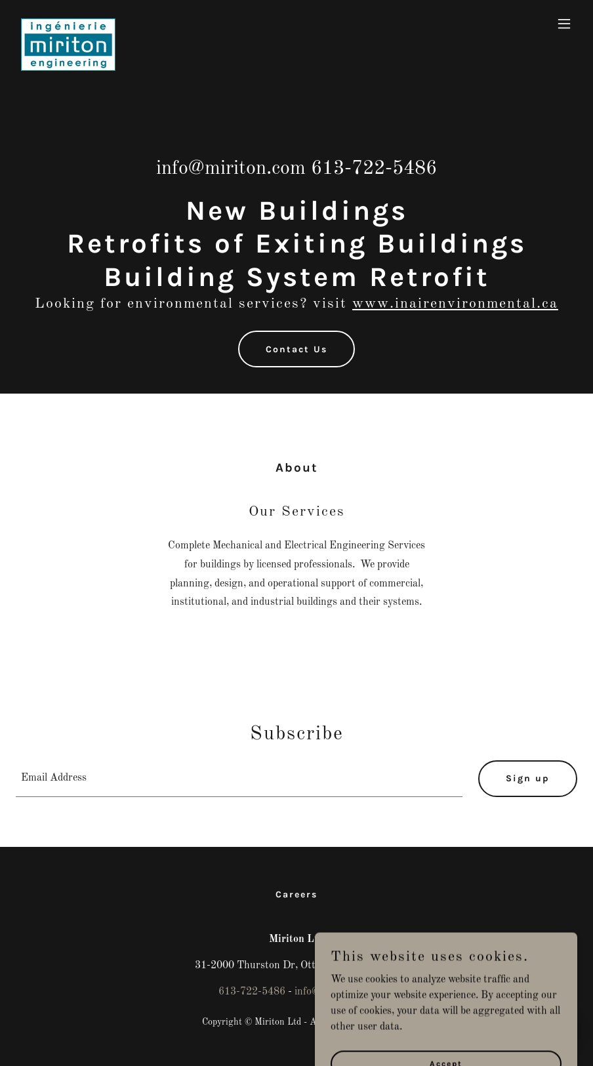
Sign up (528, 778)
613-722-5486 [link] (374, 168)
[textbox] (239, 778)
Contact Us (296, 349)
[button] (564, 23)
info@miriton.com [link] (231, 168)
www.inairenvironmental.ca (455, 304)
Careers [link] (296, 894)
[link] (68, 23)
